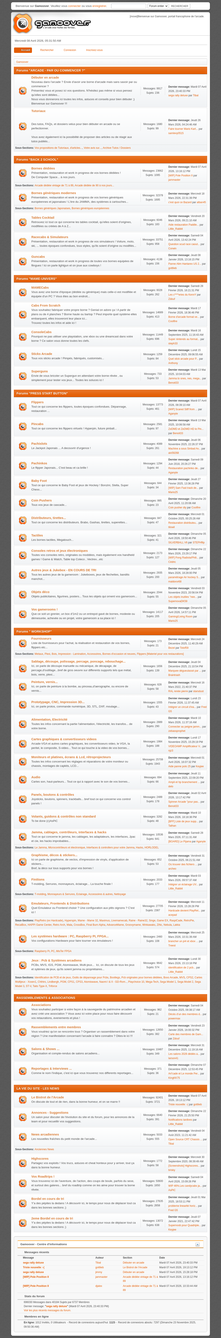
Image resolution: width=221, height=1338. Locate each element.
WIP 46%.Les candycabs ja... (185, 1185)
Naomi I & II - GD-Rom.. (113, 981)
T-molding (40, 894)
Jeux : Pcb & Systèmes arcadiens (56, 960)
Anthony (173, 363)
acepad (172, 914)
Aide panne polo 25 (179, 766)
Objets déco (40, 592)
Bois (54, 653)
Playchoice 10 (136, 981)
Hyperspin (70, 920)
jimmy (98, 1272)
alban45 (201, 202)
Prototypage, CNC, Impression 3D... (58, 702)
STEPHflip (199, 542)
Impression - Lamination (72, 653)
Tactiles (37, 535)
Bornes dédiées (43, 168)
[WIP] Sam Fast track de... (183, 487)
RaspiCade (176, 920)
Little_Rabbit (175, 228)
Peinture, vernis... (44, 682)
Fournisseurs (41, 638)
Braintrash (174, 675)
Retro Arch (59, 924)
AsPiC (171, 1190)
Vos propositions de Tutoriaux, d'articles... (58, 147)
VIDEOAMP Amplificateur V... (185, 746)
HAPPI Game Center (40, 924)
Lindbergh (53, 981)
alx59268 (173, 452)
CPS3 (79, 981)
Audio (35, 777)
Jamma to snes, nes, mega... (185, 378)
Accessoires (94, 653)
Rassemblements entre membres (56, 1027)
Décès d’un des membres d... (185, 1014)
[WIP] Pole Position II (180, 175)
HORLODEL (152, 847)
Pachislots (39, 443)
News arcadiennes (45, 1134)
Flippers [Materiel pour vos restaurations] (160, 653)
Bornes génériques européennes (90, 208)
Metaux (39, 653)
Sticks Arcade (41, 354)
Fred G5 (173, 1210)
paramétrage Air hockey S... (184, 577)
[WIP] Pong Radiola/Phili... (183, 557)
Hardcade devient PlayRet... (184, 910)
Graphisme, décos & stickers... (54, 855)
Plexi (47, 653)
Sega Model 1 (168, 981)
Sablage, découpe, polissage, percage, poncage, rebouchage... (78, 661)
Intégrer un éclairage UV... (183, 884)
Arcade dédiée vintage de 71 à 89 (54, 185)
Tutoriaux (38, 111)
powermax (174, 1018)
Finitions (37, 879)
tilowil (171, 527)
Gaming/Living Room (180, 616)
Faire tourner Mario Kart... (183, 128)
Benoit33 (173, 382)
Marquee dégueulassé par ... (184, 670)
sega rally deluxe (178, 95)
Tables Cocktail (42, 217)
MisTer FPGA (63, 951)
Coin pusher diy (177, 507)
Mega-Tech (152, 981)
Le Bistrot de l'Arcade (47, 1097)
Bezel (171, 647)
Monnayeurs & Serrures (61, 894)
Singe (152, 920)
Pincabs (37, 424)
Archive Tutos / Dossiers (117, 147)
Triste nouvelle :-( (178, 1104)
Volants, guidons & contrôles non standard (63, 816)
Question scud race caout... (184, 244)
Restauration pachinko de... (184, 468)
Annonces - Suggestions (49, 1112)
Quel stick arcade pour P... (183, 358)
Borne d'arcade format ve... (183, 316)
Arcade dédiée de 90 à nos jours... (94, 185)
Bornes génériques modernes (53, 193)
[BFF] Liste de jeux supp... (183, 821)
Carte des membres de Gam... (185, 1034)
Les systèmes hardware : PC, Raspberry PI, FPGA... (70, 936)
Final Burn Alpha (95, 924)
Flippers (37, 402)
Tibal (196, 95)
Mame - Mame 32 (88, 920)
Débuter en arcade (45, 77)
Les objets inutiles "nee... (182, 596)
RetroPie (189, 920)
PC (53, 951)
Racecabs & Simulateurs (49, 237)
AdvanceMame (115, 924)
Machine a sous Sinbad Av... (184, 448)
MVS (182, 977)
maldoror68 (175, 581)
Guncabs (38, 256)
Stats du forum (32, 1296)
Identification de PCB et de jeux (53, 977)
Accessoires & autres (100, 894)
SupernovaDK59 (177, 601)
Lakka (176, 924)
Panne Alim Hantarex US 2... (184, 263)
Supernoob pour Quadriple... (184, 1225)
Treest (172, 945)
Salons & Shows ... (45, 1049)
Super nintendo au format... (184, 339)
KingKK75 (174, 1077)
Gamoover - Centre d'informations (43, 1244)
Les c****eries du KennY (182, 294)
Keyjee (200, 766)
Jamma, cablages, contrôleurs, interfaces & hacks (68, 832)
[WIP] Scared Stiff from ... (182, 409)
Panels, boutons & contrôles (52, 794)
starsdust (198, 691)
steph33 (173, 343)
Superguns (39, 371)
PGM (63, 981)
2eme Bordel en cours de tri (52, 1218)
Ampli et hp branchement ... (184, 782)
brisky (171, 1170)
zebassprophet (176, 730)
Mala (69, 924)
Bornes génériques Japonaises (52, 208)
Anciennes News (44, 1149)
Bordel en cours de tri (47, 1198)
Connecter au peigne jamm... (185, 726)
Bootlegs (115, 977)
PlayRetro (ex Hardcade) (49, 920)
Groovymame (133, 924)
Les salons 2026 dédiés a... (184, 1053)
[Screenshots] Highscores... (184, 1165)
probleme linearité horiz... (182, 1205)
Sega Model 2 (185, 981)
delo (170, 786)
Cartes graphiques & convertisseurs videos (63, 739)
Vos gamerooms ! (44, 609)
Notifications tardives (180, 1119)
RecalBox (20, 924)
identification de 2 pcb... (182, 967)
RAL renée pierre (178, 691)
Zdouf (171, 298)
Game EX (162, 920)
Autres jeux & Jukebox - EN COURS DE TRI (63, 570)
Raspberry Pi (42, 951)
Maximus (104, 920)
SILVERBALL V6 (178, 542)
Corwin (172, 248)
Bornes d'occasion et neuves (119, 653)
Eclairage (81, 894)
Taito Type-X (40, 986)
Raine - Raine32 (138, 920)
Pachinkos (39, 463)
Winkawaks (148, 924)
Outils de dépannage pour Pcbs (90, 977)
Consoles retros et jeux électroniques (59, 550)
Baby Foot (39, 480)
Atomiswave (91, 981)
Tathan (172, 825)
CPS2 (189, 977)
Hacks (139, 847)
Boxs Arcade (170, 977)
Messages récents (34, 1252)
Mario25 (173, 492)
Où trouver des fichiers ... (182, 864)
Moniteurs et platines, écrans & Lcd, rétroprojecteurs (71, 757)
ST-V (29, 986)
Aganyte (173, 413)
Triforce (52, 986)
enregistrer (99, 6)
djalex (98, 1285)
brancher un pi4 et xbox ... (183, 941)
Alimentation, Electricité (49, 719)
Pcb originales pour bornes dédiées (142, 977)
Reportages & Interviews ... (51, 1068)
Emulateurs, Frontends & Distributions (60, 903)
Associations (41, 1005)
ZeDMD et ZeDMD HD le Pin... (186, 428)
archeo (172, 868)
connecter (74, 6)
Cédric (172, 561)
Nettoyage (120, 894)
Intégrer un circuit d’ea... (182, 707)
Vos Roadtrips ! (42, 1176)
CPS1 (71, 981)
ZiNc (159, 924)
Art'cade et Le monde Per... (184, 1073)
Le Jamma (41, 847)
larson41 (173, 1058)
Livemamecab (119, 920)
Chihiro (42, 981)
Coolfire (172, 321)
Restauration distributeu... (183, 522)
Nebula (168, 924)
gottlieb (172, 268)
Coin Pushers (41, 500)
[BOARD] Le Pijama (179, 841)
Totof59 (184, 647)
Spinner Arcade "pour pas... (184, 801)
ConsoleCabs (41, 332)
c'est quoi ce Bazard (180, 202)
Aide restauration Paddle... (183, 224)
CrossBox (79, 924)
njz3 (170, 750)
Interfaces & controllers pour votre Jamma (110, 847)
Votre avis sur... (92, 147)
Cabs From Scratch (45, 305)
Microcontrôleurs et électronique (66, 847)
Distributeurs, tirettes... (48, 518)
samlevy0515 (176, 133)
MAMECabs (40, 287)
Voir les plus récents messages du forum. (47, 1310)
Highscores (40, 1158)
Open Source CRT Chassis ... (185, 1139)
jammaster (174, 179)
